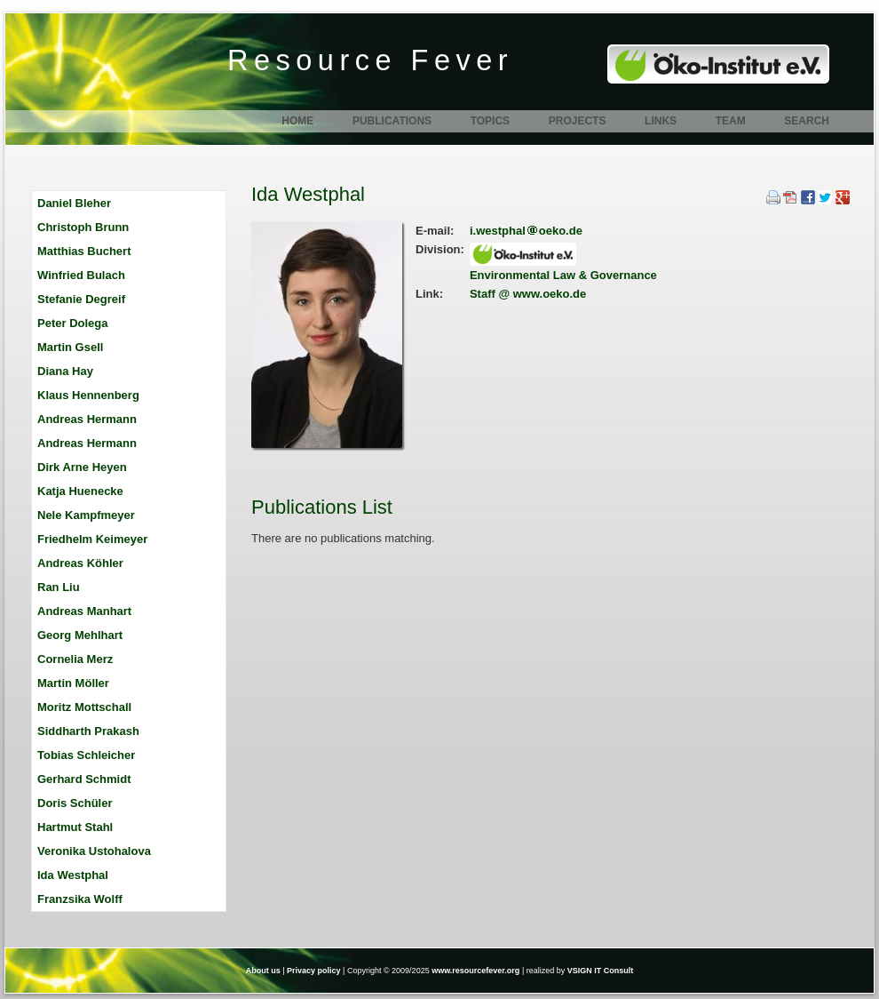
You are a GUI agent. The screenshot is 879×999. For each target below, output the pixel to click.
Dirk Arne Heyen (82, 467)
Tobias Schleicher (86, 755)
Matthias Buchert (84, 251)
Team (731, 121)
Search (806, 121)
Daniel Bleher (74, 203)
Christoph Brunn (83, 227)
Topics (490, 121)
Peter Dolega (72, 323)
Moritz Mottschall (84, 707)
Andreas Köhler (80, 563)
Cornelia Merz (75, 659)
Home (297, 121)
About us (263, 970)
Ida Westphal (72, 875)
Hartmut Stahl (75, 827)
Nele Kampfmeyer (86, 515)
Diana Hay (65, 371)
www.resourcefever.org (475, 970)
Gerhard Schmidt (84, 779)
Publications (392, 121)
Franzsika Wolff (80, 899)
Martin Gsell (70, 347)
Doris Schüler (75, 803)
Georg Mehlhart (80, 635)
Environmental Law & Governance (563, 275)
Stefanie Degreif (81, 299)
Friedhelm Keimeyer (92, 539)
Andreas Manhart (84, 611)
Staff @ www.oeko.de (528, 293)
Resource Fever (370, 60)
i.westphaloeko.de (526, 230)
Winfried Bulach (81, 275)
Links (661, 121)
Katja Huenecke (80, 491)
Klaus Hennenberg (88, 395)
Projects (577, 121)
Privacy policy (314, 970)
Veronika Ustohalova (94, 851)
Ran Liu (58, 587)
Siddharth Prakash (88, 731)
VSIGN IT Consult (600, 970)
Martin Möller (73, 683)
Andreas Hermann (87, 419)
